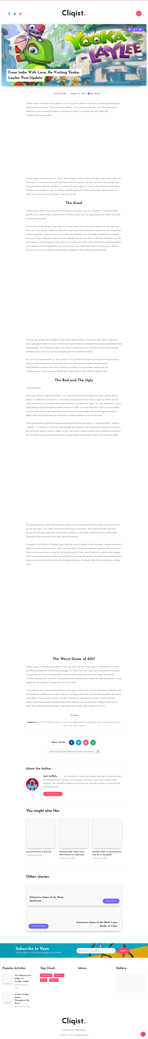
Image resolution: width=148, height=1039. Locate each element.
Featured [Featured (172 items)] (59, 975)
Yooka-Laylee (79, 725)
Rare (65, 725)
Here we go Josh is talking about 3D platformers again (79, 722)
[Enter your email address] (96, 950)
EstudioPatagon (82, 1035)
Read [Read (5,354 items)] (43, 980)
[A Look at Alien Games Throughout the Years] (7, 997)
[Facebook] (9, 13)
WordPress (81, 1030)
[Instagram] (20, 13)
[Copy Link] (74, 751)
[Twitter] (15, 13)
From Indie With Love (46, 722)
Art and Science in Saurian (38, 852)
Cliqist (74, 13)
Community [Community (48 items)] (46, 975)
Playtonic (117, 722)
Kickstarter (107, 722)
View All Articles (52, 794)
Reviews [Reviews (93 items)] (54, 980)
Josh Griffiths (50, 776)
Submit (123, 951)
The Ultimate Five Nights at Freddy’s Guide (23, 978)
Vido (70, 725)
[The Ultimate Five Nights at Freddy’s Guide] (7, 978)
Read (75, 716)
